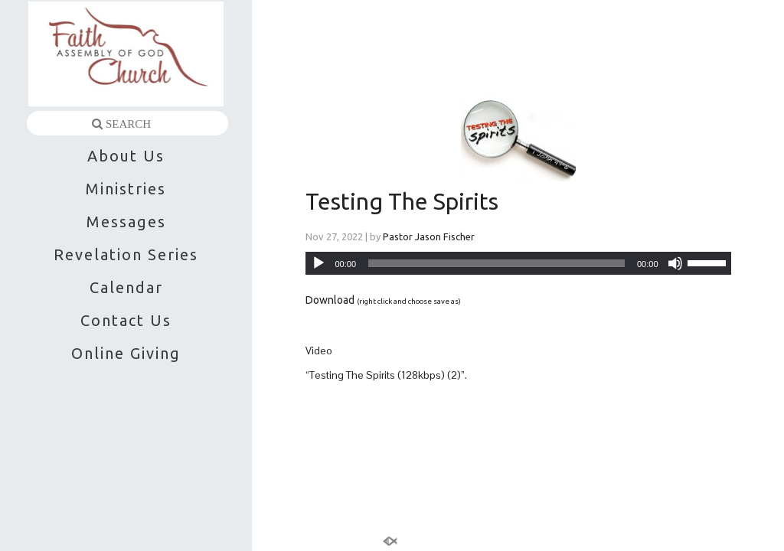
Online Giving (126, 353)
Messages (126, 221)
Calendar (126, 287)
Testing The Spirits (401, 201)
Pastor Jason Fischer (429, 236)
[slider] (496, 263)
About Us (126, 156)
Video (318, 350)
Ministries (126, 188)
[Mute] (675, 263)
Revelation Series (126, 254)
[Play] (318, 263)
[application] (518, 263)
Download (329, 300)
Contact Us (126, 320)
